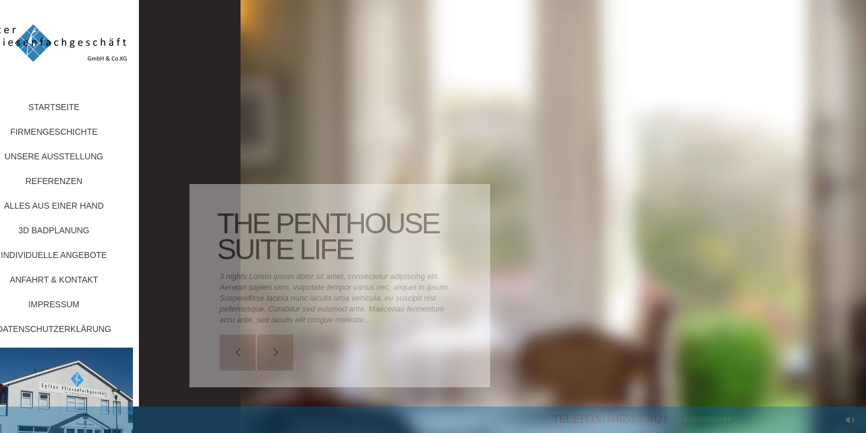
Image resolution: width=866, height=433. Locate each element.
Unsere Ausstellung (84, 156)
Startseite (85, 107)
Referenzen (85, 181)
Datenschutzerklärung (85, 329)
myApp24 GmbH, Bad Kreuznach (783, 419)
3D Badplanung (84, 230)
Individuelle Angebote (85, 255)
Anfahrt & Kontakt (85, 279)
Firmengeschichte (85, 132)
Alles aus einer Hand (85, 205)
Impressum (115, 304)
